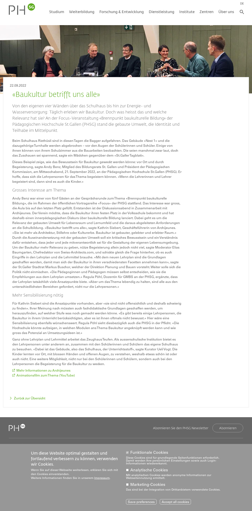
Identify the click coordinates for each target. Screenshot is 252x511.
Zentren (206, 11)
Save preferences (141, 502)
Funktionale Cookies (149, 452)
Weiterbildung (81, 11)
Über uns (226, 11)
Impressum (102, 478)
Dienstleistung (161, 11)
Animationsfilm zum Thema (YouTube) (45, 375)
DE (242, 3)
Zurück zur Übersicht (29, 398)
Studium (56, 11)
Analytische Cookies (149, 470)
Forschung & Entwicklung (121, 11)
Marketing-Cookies (147, 484)
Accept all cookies (175, 502)
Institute (187, 11)
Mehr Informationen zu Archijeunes (43, 370)
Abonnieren (227, 428)
